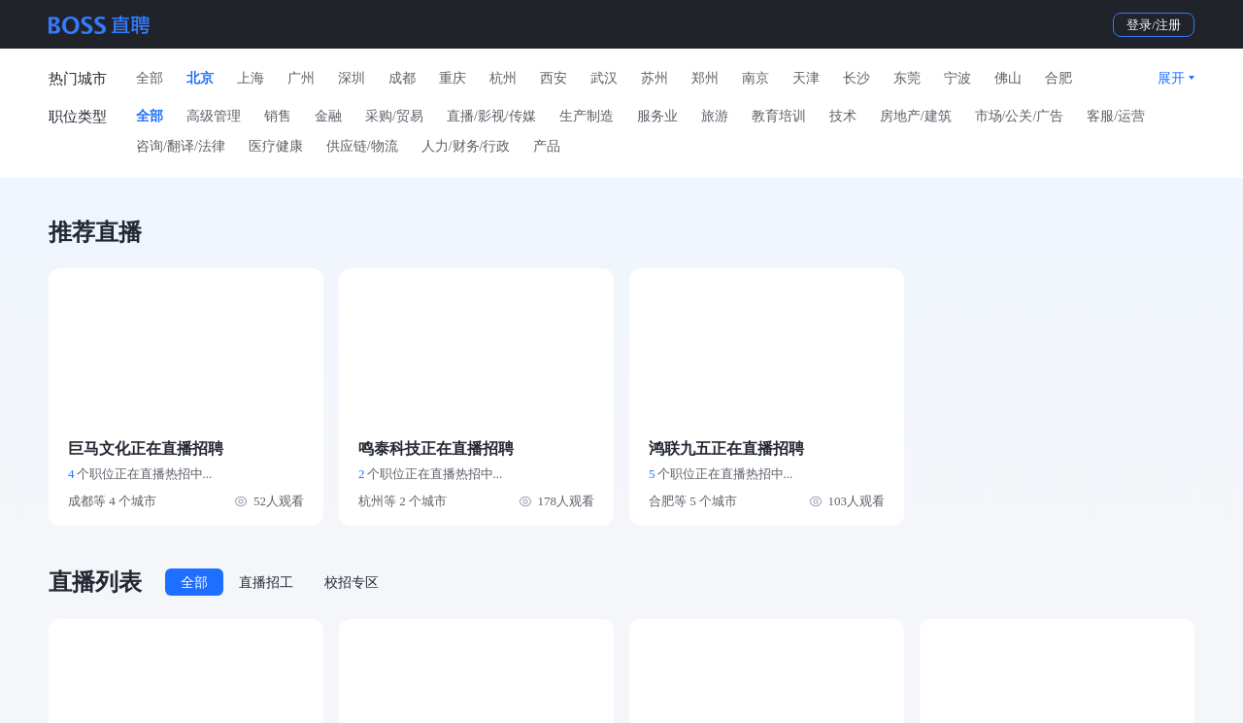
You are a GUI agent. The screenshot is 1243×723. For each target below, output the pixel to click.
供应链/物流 (362, 146)
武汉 (604, 78)
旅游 (714, 116)
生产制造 (586, 116)
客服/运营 (1116, 116)
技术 (843, 116)
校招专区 (351, 582)
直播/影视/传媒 (491, 116)
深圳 (351, 78)
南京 (755, 78)
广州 (301, 78)
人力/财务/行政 (466, 146)
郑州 (705, 78)
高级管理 (213, 116)
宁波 (957, 78)
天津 (806, 78)
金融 (328, 116)
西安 (553, 78)
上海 (250, 78)
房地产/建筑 (916, 116)
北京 (200, 78)
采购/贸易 (394, 116)
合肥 (1058, 78)
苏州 (654, 78)
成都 (402, 78)
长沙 (856, 78)
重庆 (452, 78)
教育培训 (779, 116)
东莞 (907, 78)
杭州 (503, 78)
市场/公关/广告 (1019, 116)
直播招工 (266, 582)
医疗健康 (276, 146)
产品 (546, 146)
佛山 (1008, 78)
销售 (277, 116)
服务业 (657, 116)
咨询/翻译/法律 (180, 146)
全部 (149, 78)
